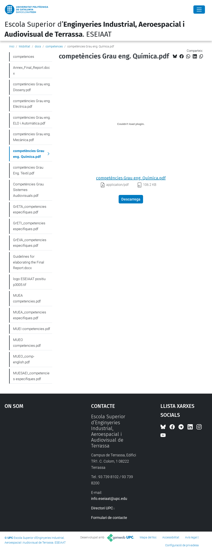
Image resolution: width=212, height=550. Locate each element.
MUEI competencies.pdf (31, 329)
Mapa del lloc (148, 537)
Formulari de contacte (109, 517)
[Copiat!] (201, 56)
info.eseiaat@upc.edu (109, 498)
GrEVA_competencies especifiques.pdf (29, 243)
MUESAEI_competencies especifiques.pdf (31, 376)
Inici (11, 46)
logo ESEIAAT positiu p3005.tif (29, 282)
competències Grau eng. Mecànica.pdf (32, 137)
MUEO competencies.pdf (27, 343)
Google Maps (37, 445)
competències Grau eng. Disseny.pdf (32, 87)
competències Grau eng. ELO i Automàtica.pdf (32, 120)
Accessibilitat (170, 537)
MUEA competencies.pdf (27, 298)
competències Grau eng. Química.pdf (131, 177)
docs (38, 46)
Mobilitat (24, 46)
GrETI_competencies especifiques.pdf (29, 226)
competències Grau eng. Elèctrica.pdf (32, 104)
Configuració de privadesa (182, 545)
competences (54, 46)
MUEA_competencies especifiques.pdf (29, 315)
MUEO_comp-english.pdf (23, 359)
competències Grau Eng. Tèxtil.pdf (28, 170)
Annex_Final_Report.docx (31, 70)
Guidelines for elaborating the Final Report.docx (28, 262)
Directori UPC (102, 508)
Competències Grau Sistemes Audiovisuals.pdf (28, 190)
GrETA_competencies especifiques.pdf (29, 209)
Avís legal (191, 537)
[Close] (199, 9)
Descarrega (130, 199)
